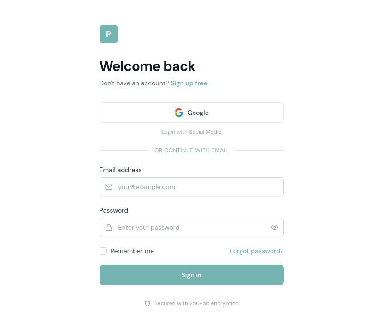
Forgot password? (256, 251)
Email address (121, 170)
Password (114, 210)
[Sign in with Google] (192, 112)
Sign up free (189, 83)
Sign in (191, 275)
